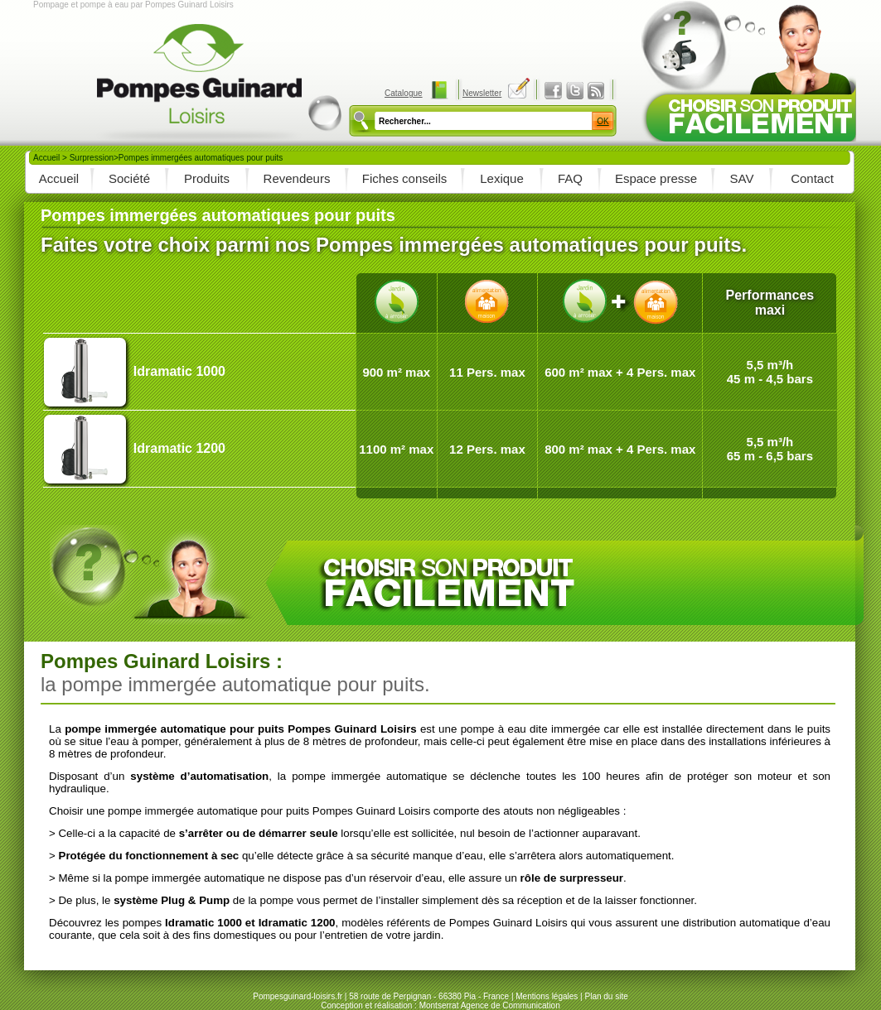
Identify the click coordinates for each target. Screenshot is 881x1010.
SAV (742, 178)
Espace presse (656, 178)
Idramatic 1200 (179, 448)
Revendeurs (297, 178)
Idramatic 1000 (179, 371)
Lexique (502, 178)
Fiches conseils (405, 178)
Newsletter (481, 93)
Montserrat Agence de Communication (489, 1005)
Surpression (92, 157)
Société (129, 178)
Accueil (46, 157)
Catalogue (404, 93)
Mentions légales (547, 996)
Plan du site (605, 996)
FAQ (570, 178)
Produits (207, 178)
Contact (812, 178)
